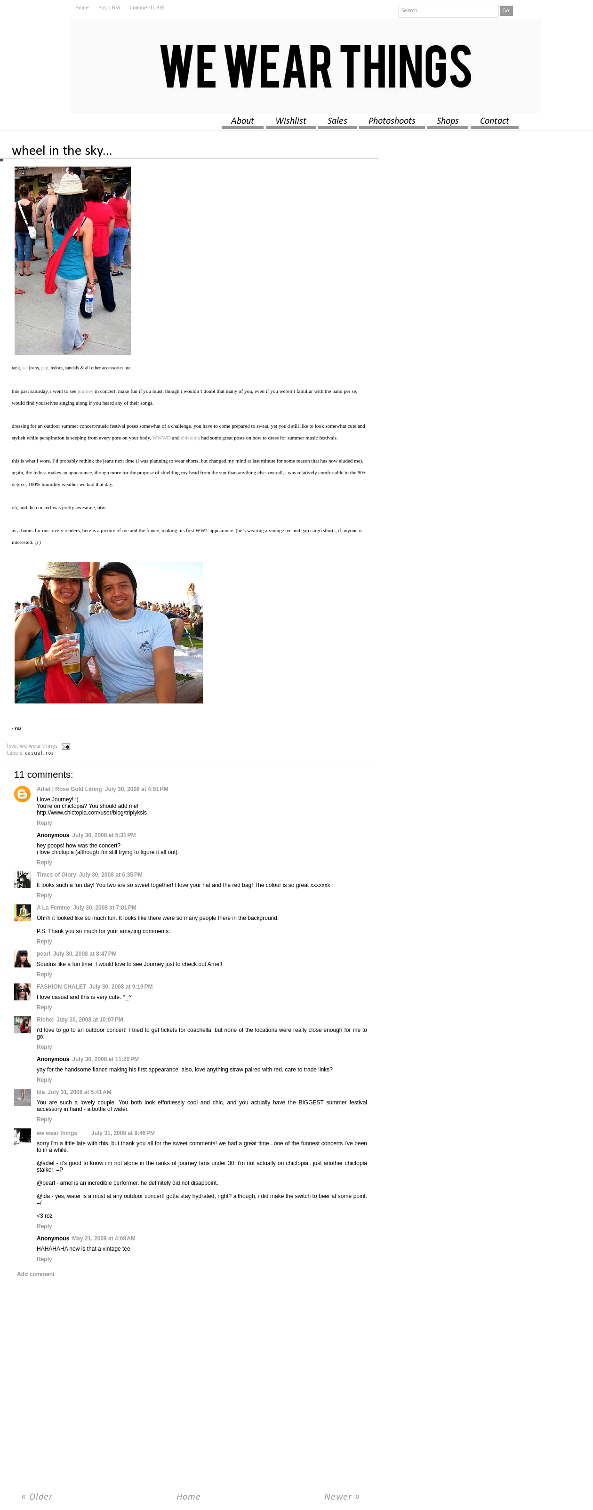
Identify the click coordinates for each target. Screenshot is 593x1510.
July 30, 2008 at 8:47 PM (85, 954)
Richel (45, 1019)
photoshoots (392, 121)
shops (448, 121)
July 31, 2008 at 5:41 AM (79, 1092)
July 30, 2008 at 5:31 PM (104, 835)
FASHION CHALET (61, 986)
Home (82, 8)
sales (337, 121)
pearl (43, 954)
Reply (44, 823)
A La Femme (53, 907)
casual (34, 753)
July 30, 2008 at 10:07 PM (89, 1019)
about (242, 121)
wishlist (290, 121)
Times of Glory (56, 874)
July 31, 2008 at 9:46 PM (123, 1133)
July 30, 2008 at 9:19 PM (120, 986)
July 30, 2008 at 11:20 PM (105, 1059)
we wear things (57, 1133)
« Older (37, 1497)
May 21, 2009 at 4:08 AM (104, 1238)
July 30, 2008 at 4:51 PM (136, 789)
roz (50, 753)
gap (44, 367)
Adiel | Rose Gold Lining (69, 789)
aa (25, 367)
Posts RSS (109, 8)
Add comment (36, 1274)
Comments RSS (146, 8)
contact (494, 121)
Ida (41, 1092)
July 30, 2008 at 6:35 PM (111, 874)
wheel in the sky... (62, 151)
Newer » (342, 1497)
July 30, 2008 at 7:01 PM (104, 907)
